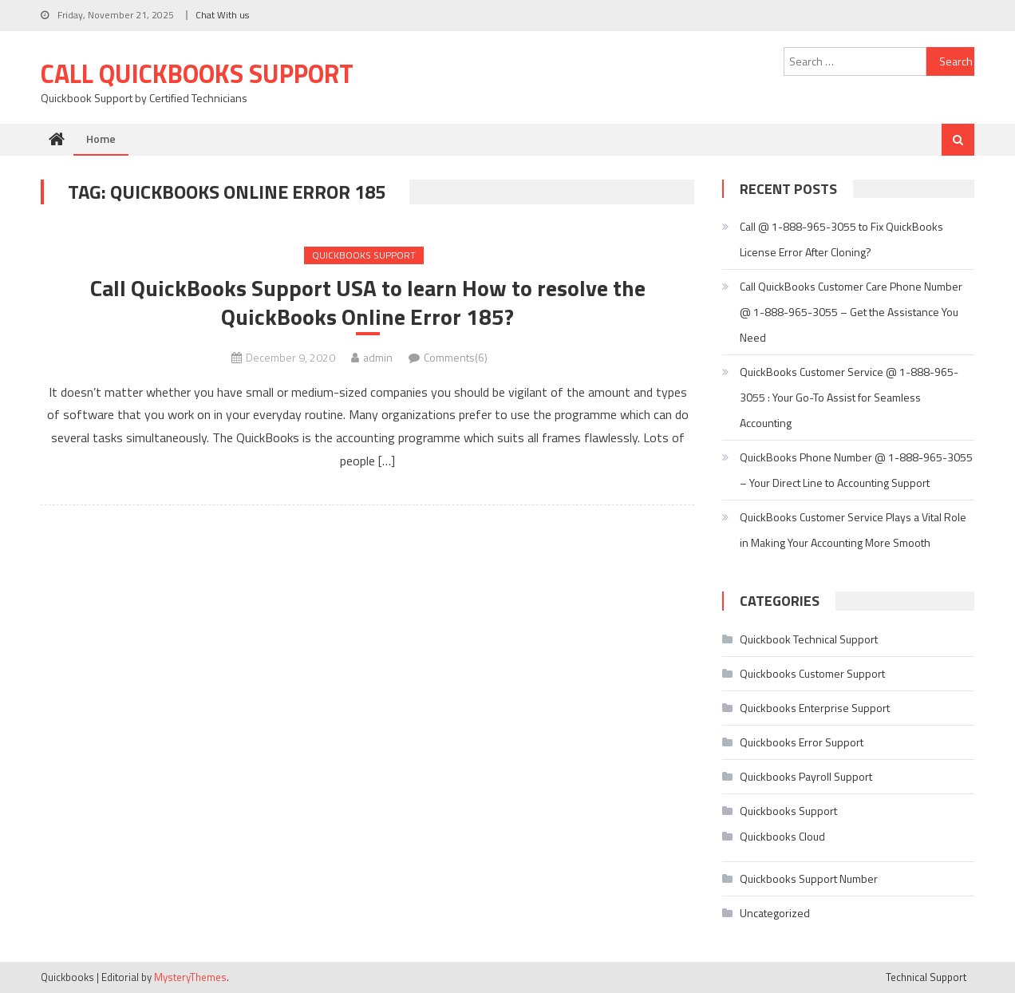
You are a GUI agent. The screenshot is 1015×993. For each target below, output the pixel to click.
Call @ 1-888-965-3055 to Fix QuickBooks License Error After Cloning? (841, 239)
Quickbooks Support (364, 255)
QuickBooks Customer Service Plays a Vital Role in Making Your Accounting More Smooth (853, 529)
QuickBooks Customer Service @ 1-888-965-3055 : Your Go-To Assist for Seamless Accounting (849, 397)
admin (378, 357)
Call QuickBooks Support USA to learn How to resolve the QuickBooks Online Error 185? (368, 303)
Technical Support (926, 977)
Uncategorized (775, 912)
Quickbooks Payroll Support (806, 776)
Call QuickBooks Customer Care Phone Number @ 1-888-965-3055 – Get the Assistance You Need (851, 312)
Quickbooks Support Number (809, 878)
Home (101, 138)
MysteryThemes (190, 977)
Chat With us (222, 14)
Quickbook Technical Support (809, 639)
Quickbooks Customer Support (812, 673)
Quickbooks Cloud (782, 836)
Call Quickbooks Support (197, 73)
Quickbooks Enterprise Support (815, 707)
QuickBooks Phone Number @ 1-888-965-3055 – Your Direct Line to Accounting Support (856, 470)
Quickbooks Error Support (801, 742)
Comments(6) (456, 357)
